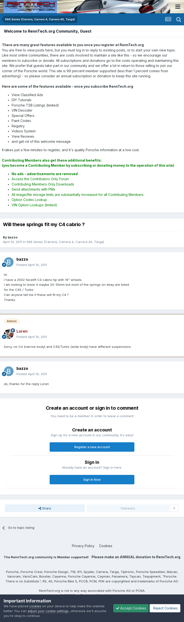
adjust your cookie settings (48, 611)
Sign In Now (92, 479)
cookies (35, 606)
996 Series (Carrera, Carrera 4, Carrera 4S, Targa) (65, 242)
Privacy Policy (83, 546)
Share (44, 508)
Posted (31, 265)
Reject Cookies (165, 608)
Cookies (105, 546)
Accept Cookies (131, 608)
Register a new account (92, 447)
